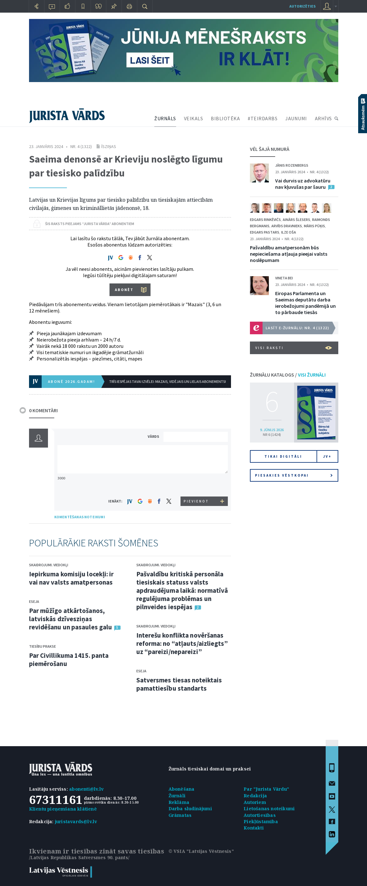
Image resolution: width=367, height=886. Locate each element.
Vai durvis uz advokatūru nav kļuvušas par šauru (302, 183)
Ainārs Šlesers (296, 219)
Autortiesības (260, 815)
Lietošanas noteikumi (269, 809)
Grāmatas (180, 815)
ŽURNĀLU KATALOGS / (288, 375)
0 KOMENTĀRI (43, 410)
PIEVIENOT (196, 501)
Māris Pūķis (314, 225)
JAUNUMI (296, 118)
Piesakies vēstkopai (294, 475)
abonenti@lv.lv (86, 789)
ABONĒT (124, 289)
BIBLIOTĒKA (225, 118)
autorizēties (302, 6)
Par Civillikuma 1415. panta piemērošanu (69, 659)
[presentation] (196, 485)
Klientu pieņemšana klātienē (63, 809)
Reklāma (179, 802)
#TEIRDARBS (262, 118)
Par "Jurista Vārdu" (266, 789)
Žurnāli (177, 796)
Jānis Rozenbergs (291, 165)
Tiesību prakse (42, 646)
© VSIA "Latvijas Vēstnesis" (201, 851)
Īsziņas (108, 146)
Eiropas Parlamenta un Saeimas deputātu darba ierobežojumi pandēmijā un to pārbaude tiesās (305, 302)
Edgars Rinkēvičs (265, 219)
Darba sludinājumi (190, 809)
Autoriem (255, 802)
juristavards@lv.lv (76, 821)
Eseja (34, 601)
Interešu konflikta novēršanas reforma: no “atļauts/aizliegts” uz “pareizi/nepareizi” (182, 643)
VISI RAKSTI (293, 348)
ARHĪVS (323, 118)
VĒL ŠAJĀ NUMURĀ (269, 149)
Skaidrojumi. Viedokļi (48, 564)
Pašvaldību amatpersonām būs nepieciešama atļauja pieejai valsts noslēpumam (288, 253)
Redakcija (255, 796)
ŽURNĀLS (165, 118)
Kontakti (254, 828)
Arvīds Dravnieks (286, 225)
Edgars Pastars (264, 232)
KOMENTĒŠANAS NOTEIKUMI (79, 516)
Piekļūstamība (261, 821)
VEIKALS (193, 118)
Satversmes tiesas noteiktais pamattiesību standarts (179, 684)
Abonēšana (182, 789)
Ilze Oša (288, 232)
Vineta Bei (284, 278)
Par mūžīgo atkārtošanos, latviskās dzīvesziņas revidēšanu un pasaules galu (70, 618)
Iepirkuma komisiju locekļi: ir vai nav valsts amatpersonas (71, 578)
